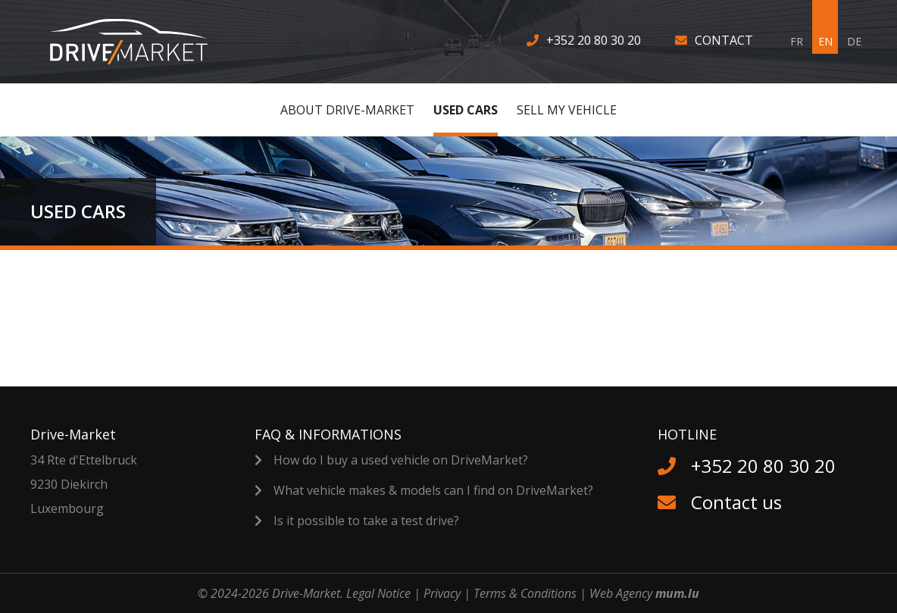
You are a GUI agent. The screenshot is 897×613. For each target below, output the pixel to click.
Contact (724, 40)
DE (854, 41)
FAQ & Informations (328, 434)
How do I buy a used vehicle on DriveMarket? (400, 460)
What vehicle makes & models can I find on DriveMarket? (433, 490)
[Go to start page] (138, 41)
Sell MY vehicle (567, 110)
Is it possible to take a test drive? (366, 520)
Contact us (736, 501)
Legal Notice (378, 593)
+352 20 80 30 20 (593, 40)
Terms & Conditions (525, 593)
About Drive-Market (347, 110)
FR (796, 41)
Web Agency (620, 593)
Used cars (465, 110)
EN (825, 41)
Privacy (442, 593)
